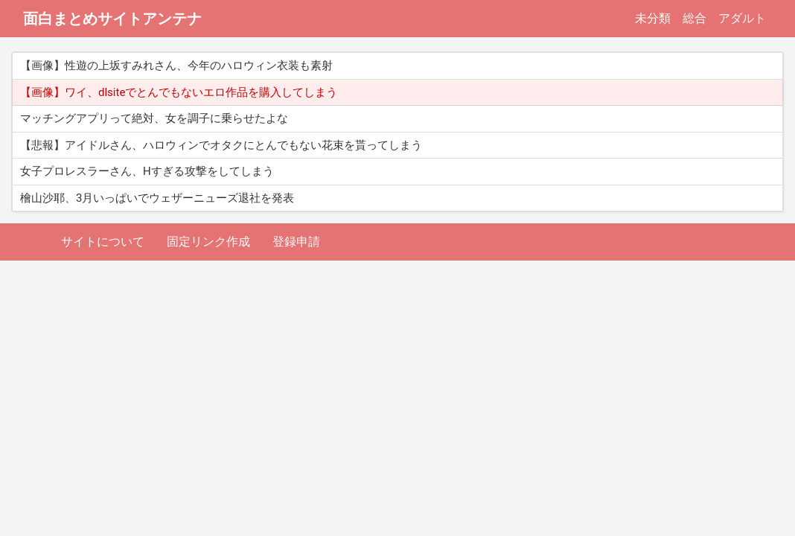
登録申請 (296, 241)
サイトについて (102, 241)
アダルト (742, 18)
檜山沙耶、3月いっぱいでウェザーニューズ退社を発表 (157, 198)
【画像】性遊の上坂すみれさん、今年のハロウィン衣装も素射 (176, 65)
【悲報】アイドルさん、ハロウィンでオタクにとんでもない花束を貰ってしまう (221, 145)
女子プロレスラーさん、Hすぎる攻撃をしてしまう (147, 171)
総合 (694, 18)
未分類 (653, 18)
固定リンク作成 (208, 241)
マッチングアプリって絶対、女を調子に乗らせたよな (154, 118)
